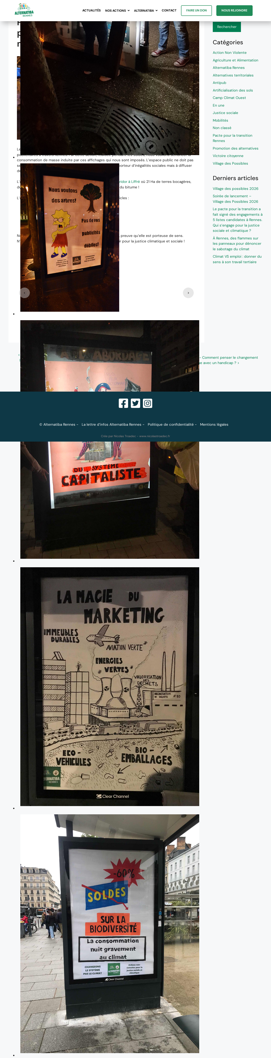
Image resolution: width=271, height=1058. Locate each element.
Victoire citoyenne (228, 155)
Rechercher (226, 26)
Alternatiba (144, 11)
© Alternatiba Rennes (57, 424)
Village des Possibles (230, 163)
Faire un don (196, 10)
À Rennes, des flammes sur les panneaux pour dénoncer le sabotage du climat (237, 243)
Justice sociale (225, 112)
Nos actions (115, 11)
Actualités (91, 10)
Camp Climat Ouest (229, 97)
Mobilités (220, 120)
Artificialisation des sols (233, 90)
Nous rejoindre (234, 10)
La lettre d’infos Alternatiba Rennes (111, 424)
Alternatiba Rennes (229, 67)
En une (218, 105)
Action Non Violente (230, 52)
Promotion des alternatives (236, 148)
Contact (169, 10)
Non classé (222, 127)
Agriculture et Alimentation (235, 60)
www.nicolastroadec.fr (154, 436)
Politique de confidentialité (171, 424)
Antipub (219, 82)
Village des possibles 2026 (236, 188)
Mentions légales (214, 424)
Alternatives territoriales (233, 75)
